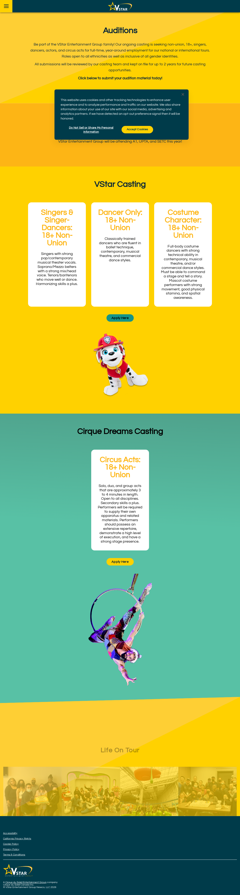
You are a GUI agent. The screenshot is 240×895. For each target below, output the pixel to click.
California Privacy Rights (17, 838)
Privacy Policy (11, 849)
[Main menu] (6, 6)
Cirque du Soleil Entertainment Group (25, 882)
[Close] (182, 94)
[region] (121, 114)
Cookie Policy (11, 844)
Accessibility (10, 833)
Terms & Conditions (14, 854)
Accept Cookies (137, 129)
